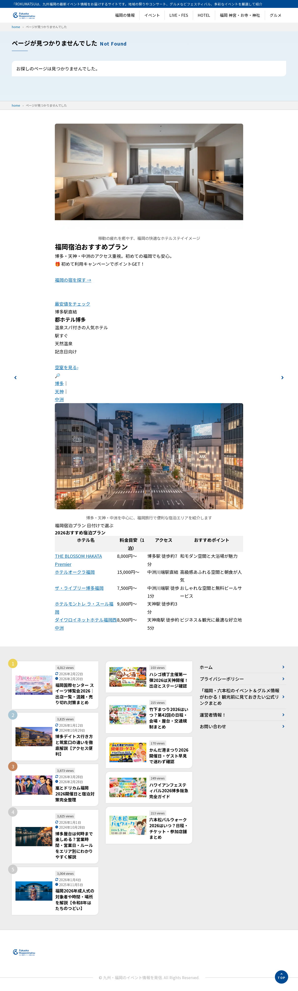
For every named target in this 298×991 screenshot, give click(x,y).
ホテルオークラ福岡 (75, 572)
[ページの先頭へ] (281, 977)
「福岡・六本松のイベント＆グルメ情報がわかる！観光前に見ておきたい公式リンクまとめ (239, 696)
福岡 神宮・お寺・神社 (240, 15)
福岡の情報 (125, 15)
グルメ (276, 15)
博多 (59, 383)
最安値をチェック (72, 303)
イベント (152, 15)
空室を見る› (66, 367)
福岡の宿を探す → (73, 280)
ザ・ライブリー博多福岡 (79, 588)
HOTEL (204, 15)
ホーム (206, 667)
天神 (59, 391)
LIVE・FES (178, 15)
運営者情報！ (213, 714)
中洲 (59, 399)
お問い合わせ (213, 726)
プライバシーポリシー (222, 679)
